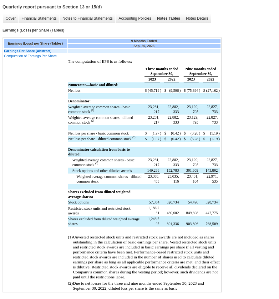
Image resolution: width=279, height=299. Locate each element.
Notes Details (197, 18)
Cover (11, 18)
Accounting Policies (135, 18)
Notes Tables (168, 18)
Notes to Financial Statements (88, 18)
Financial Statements (39, 18)
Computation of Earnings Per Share (30, 56)
